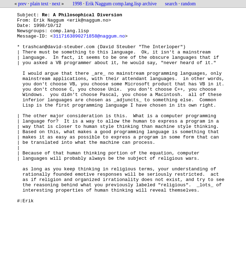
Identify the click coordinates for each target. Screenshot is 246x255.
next (56, 3)
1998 (77, 3)
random (188, 3)
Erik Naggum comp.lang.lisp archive (120, 3)
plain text (39, 3)
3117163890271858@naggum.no (89, 41)
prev (22, 3)
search (171, 3)
